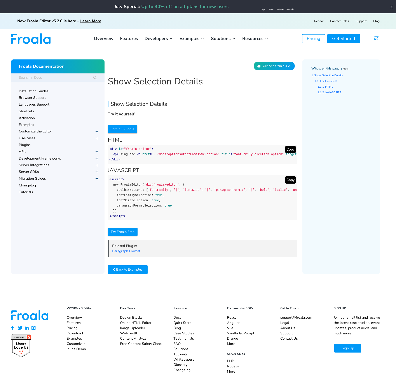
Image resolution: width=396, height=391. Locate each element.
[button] (158, 39)
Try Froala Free (123, 231)
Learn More (90, 21)
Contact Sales (339, 21)
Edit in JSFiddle (122, 129)
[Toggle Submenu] (97, 131)
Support (361, 21)
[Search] (95, 77)
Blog (376, 21)
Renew (319, 21)
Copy (290, 149)
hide (345, 68)
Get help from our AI (274, 66)
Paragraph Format (126, 251)
